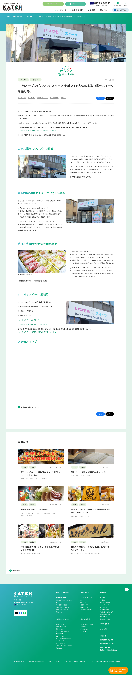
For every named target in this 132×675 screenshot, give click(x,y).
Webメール (59, 641)
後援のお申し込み (105, 614)
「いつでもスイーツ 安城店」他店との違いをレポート (36, 130)
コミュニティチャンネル (86, 624)
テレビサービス (84, 602)
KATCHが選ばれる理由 (62, 607)
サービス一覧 (61, 10)
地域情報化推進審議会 (106, 612)
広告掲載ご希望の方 (106, 640)
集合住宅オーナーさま (107, 644)
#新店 (63, 97)
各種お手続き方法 (61, 627)
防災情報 (83, 627)
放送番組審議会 (104, 609)
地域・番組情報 (77, 10)
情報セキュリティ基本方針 (36, 662)
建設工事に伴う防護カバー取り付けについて (108, 650)
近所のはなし (17, 571)
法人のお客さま (104, 619)
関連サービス (84, 607)
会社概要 (102, 600)
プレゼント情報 (60, 636)
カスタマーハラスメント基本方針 (75, 662)
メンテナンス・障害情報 (62, 631)
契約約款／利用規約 (86, 609)
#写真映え (54, 97)
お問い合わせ (103, 10)
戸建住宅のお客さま (61, 598)
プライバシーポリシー (55, 662)
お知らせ (103, 636)
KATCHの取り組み (105, 602)
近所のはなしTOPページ (30, 407)
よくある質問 (103, 629)
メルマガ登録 (59, 643)
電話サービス (84, 605)
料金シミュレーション (62, 609)
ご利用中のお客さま (62, 619)
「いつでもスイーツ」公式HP (28, 320)
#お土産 (31, 97)
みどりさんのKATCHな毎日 (63, 638)
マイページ (59, 624)
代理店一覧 (59, 612)
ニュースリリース (104, 605)
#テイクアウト (42, 97)
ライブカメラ (83, 631)
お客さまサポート (61, 629)
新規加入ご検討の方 (62, 592)
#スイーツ (22, 97)
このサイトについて (18, 662)
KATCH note (103, 607)
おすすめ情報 (59, 634)
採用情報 (102, 617)
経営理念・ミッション (106, 598)
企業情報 (91, 10)
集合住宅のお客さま (61, 605)
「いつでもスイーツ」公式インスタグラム (32, 324)
